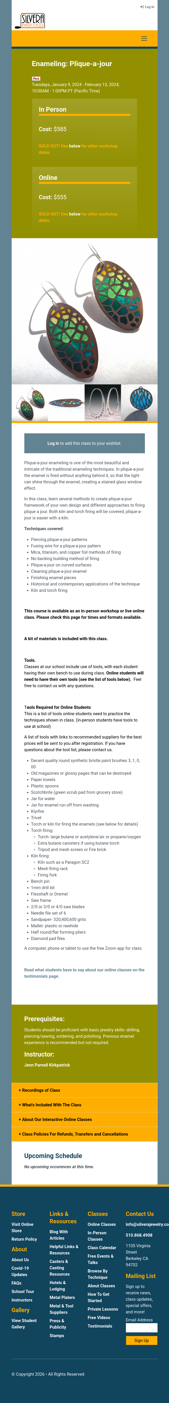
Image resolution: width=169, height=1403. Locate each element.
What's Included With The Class (51, 1104)
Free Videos (99, 1317)
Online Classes (102, 1224)
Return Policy (24, 1239)
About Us (20, 1259)
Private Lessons (103, 1309)
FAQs (17, 1283)
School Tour (23, 1291)
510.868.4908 (139, 1235)
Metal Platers (62, 1297)
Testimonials (100, 1326)
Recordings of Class (40, 1090)
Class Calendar (102, 1247)
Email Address (142, 1324)
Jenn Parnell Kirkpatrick (47, 1065)
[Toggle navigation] (144, 38)
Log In (147, 7)
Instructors (22, 1300)
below (74, 146)
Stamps (57, 1335)
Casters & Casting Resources (60, 1268)
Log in (53, 443)
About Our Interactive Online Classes (56, 1119)
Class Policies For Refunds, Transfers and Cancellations (74, 1134)
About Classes (101, 1285)
